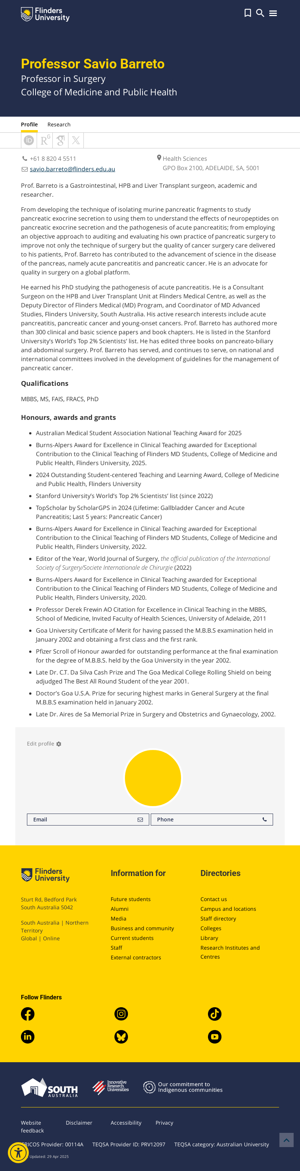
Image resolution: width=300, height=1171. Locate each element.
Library (209, 937)
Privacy (164, 1122)
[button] (247, 13)
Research (59, 124)
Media (118, 918)
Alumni (120, 908)
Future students (131, 899)
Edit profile (44, 743)
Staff (116, 947)
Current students (132, 937)
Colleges (210, 928)
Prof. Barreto (40, 185)
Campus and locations (228, 908)
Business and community (142, 928)
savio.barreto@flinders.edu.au (72, 169)
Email (88, 819)
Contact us (213, 899)
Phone (212, 819)
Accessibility (126, 1122)
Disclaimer (79, 1122)
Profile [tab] (29, 124)
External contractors (136, 957)
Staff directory (218, 918)
